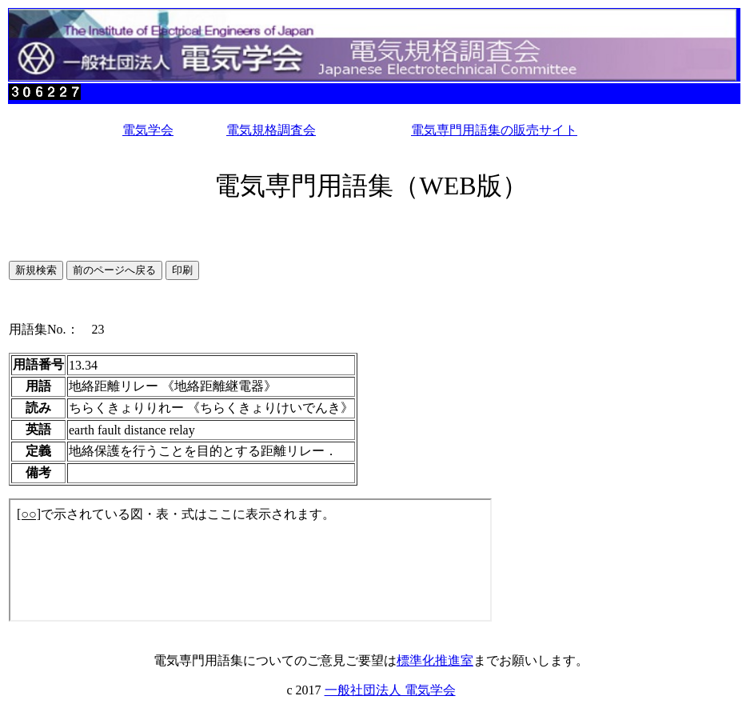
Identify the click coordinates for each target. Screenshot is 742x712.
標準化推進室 (435, 660)
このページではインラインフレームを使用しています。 (250, 560)
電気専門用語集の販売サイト (494, 130)
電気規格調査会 (271, 130)
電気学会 (148, 130)
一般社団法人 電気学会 (390, 690)
